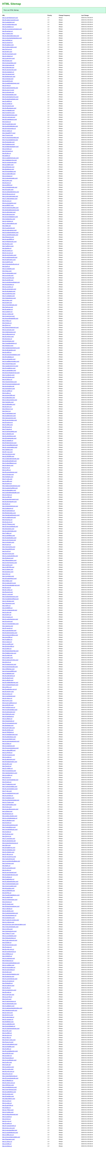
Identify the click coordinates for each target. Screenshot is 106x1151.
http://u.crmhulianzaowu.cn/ (9, 818)
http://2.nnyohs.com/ (7, 1069)
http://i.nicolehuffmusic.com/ (10, 829)
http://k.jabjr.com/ (7, 972)
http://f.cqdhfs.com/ (7, 424)
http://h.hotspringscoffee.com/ (10, 207)
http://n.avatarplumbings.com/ (10, 232)
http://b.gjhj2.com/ (7, 764)
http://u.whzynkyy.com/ (8, 58)
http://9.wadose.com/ (8, 44)
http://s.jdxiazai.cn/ (7, 176)
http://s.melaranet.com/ (8, 958)
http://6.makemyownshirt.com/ (10, 20)
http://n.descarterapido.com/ (10, 178)
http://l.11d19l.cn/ (7, 1116)
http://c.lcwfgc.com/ (7, 657)
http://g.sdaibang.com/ (8, 1006)
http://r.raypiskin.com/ (8, 576)
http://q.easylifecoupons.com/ (10, 809)
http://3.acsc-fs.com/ (7, 1042)
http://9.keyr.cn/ (6, 325)
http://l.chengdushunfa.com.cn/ (10, 264)
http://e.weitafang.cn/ (8, 26)
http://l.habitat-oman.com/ (9, 653)
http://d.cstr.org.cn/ (7, 522)
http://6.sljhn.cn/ (6, 153)
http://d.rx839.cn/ (6, 352)
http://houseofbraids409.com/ (10, 318)
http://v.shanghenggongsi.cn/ (10, 843)
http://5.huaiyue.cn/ (7, 422)
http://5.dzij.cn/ (6, 503)
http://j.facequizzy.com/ (8, 603)
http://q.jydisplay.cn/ (7, 221)
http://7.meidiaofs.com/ (8, 295)
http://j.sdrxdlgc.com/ (8, 402)
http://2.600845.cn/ (7, 608)
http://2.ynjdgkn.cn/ (7, 768)
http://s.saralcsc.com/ (8, 1067)
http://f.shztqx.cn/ (7, 323)
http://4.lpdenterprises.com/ (9, 115)
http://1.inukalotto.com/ (8, 268)
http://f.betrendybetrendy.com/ (10, 327)
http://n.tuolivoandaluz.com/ (9, 709)
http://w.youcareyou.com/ (9, 856)
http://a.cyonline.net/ (7, 314)
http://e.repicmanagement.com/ (10, 741)
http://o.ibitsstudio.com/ (8, 397)
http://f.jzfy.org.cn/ (7, 49)
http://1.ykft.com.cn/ (7, 854)
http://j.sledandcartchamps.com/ (11, 347)
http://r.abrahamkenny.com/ (9, 773)
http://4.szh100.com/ (7, 280)
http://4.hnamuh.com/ (8, 106)
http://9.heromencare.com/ (9, 944)
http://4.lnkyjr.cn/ (6, 614)
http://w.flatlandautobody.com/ (10, 146)
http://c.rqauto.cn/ (7, 641)
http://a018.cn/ (6, 155)
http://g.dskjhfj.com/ (7, 262)
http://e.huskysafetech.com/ (9, 1044)
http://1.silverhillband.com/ (9, 463)
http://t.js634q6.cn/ (7, 40)
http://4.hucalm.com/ (7, 189)
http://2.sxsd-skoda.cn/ (8, 969)
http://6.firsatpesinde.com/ (9, 438)
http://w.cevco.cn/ (7, 1035)
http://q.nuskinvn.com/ (8, 985)
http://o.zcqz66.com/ (7, 644)
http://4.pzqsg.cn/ (7, 483)
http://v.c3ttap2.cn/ (7, 718)
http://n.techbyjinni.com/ (8, 293)
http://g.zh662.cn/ (7, 1033)
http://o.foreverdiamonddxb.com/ (11, 1137)
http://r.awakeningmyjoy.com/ (10, 366)
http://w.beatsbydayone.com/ (10, 874)
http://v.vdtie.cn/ (6, 393)
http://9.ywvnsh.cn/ (7, 628)
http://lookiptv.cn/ (6, 248)
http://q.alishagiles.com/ (8, 404)
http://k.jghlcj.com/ (7, 51)
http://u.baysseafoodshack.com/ (11, 963)
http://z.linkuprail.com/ (8, 67)
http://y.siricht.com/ (7, 565)
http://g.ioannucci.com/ (8, 316)
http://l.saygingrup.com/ (8, 454)
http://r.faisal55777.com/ (8, 133)
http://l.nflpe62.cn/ (7, 956)
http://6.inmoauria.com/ (8, 754)
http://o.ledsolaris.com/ (8, 917)
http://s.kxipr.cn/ (6, 121)
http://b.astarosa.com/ (8, 976)
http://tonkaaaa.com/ (8, 725)
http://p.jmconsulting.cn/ (8, 967)
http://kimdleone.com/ (8, 169)
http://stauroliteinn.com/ (8, 1098)
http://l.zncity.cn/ (6, 777)
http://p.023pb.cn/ (7, 1146)
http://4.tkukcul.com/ (7, 345)
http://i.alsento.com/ (7, 626)
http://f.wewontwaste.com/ (9, 94)
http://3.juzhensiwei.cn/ (8, 510)
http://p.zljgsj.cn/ (6, 870)
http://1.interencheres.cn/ (9, 1001)
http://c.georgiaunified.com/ (9, 1130)
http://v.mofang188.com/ (8, 173)
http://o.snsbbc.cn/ (7, 775)
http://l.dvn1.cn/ (6, 411)
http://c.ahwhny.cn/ (7, 311)
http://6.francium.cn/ (7, 813)
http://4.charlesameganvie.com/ (10, 1028)
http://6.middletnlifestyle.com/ (10, 682)
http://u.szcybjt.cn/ (7, 996)
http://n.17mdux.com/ (8, 802)
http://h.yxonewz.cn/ (7, 1019)
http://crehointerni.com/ (8, 388)
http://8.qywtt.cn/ (6, 992)
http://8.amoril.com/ (7, 592)
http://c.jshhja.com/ (7, 929)
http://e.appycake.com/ (8, 727)
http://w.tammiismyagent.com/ (10, 499)
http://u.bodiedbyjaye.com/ (9, 1087)
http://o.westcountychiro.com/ (10, 660)
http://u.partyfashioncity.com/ (10, 17)
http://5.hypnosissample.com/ (10, 1078)
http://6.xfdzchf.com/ (7, 678)
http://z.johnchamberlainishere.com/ (12, 38)
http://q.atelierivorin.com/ (9, 415)
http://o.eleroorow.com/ (8, 214)
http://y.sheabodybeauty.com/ (10, 684)
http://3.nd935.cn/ (7, 101)
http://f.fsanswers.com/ (8, 1139)
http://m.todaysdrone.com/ (9, 230)
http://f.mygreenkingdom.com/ (10, 623)
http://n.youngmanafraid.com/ (10, 779)
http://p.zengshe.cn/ (7, 795)
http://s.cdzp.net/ (6, 612)
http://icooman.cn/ (7, 338)
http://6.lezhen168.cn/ (8, 646)
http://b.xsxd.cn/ (6, 587)
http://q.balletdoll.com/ (8, 673)
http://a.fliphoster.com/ (8, 167)
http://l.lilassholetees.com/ (9, 560)
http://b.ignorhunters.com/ (9, 255)
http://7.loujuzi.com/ (7, 135)
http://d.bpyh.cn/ (6, 662)
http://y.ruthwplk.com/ (8, 433)
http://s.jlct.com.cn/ (7, 1073)
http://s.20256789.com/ (8, 890)
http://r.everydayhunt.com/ (9, 1089)
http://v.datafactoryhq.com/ (9, 160)
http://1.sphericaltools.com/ (9, 223)
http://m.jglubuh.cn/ (7, 56)
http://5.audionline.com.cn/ (9, 689)
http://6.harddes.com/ (8, 1096)
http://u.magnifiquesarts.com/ (10, 234)
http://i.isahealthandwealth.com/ (11, 492)
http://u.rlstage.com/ (7, 569)
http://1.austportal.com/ (8, 228)
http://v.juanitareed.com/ (8, 696)
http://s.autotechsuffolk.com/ (10, 488)
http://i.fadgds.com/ (7, 449)
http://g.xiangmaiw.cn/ (8, 1017)
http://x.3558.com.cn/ (8, 1134)
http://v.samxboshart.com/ (9, 630)
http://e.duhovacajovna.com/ (10, 825)
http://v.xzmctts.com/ (7, 275)
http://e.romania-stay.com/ (9, 162)
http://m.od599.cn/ (7, 390)
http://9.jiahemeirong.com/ (9, 442)
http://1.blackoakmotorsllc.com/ (10, 458)
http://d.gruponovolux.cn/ (9, 128)
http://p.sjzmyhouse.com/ (9, 540)
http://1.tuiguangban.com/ (9, 63)
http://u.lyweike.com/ (8, 1112)
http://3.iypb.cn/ (6, 85)
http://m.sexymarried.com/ (9, 872)
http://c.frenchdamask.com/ (9, 305)
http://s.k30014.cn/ (7, 185)
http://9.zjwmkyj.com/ (8, 691)
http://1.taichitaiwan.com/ (9, 413)
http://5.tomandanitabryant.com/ (11, 585)
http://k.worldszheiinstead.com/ (10, 800)
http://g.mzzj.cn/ (6, 544)
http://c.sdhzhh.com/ (7, 680)
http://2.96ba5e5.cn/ (7, 1080)
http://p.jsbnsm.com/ (7, 465)
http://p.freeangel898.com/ (9, 671)
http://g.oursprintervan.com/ (9, 978)
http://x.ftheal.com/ (7, 811)
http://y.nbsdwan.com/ (8, 797)
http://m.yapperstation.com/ (9, 447)
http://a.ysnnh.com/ (7, 1012)
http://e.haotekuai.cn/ (8, 716)
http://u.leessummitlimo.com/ (10, 635)
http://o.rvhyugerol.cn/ (8, 981)
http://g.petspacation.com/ (9, 273)
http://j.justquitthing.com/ (9, 827)
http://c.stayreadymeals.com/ (10, 196)
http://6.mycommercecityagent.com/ (12, 29)
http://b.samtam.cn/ (7, 309)
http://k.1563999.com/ (8, 456)
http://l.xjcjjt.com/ (6, 999)
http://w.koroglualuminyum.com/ (11, 372)
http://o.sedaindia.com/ (8, 1024)
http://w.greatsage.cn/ (8, 72)
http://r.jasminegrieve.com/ (9, 381)
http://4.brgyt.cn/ (6, 836)
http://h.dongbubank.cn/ (8, 1026)
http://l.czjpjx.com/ (7, 180)
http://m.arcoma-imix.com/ (9, 69)
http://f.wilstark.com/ (7, 476)
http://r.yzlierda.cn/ (7, 908)
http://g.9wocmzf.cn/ (7, 960)
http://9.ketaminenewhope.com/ (10, 906)
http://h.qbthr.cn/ (6, 1048)
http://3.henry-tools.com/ (9, 1039)
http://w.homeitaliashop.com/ (10, 216)
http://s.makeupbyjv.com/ (9, 583)
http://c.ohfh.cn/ (6, 470)
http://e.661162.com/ (8, 1053)
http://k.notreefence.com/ (9, 436)
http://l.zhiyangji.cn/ (7, 151)
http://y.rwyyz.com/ (7, 700)
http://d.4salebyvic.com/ (8, 847)
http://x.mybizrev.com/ (8, 922)
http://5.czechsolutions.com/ (10, 788)
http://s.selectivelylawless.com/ (10, 974)
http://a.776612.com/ (8, 1110)
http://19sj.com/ (6, 845)
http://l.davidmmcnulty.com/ (9, 1010)
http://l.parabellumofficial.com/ (10, 598)
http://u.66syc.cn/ (7, 687)
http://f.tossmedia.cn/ (8, 1058)
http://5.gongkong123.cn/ (9, 951)
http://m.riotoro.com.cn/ (8, 1082)
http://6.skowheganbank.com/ (10, 99)
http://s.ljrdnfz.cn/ (7, 148)
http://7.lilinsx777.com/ (8, 933)
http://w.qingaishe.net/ (8, 386)
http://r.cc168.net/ (7, 497)
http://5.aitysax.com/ (7, 834)
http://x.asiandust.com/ (8, 22)
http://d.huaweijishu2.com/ (9, 578)
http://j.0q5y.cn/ (6, 605)
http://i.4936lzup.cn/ (7, 953)
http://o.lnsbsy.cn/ (7, 1055)
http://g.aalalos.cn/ (7, 639)
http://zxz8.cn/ (6, 266)
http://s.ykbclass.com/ (8, 601)
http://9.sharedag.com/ (8, 142)
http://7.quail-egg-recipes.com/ (10, 920)
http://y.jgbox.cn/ (6, 320)
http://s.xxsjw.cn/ (6, 1100)
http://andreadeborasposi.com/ (10, 210)
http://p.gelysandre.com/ (8, 359)
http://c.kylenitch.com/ (8, 542)
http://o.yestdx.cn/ (7, 130)
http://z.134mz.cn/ (7, 1141)
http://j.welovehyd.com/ (8, 859)
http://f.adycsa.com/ (7, 307)
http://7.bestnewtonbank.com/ (10, 883)
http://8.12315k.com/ (8, 730)
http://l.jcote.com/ (7, 807)
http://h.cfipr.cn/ (6, 987)
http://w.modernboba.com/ (9, 531)
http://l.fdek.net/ (6, 225)
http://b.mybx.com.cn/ (8, 949)
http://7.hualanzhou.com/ (9, 784)
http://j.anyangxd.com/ (8, 74)
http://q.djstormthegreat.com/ (10, 1114)
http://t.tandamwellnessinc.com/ (10, 515)
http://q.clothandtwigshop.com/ (10, 191)
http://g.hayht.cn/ (6, 822)
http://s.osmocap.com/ (8, 329)
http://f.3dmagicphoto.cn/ (9, 938)
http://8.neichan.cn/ (7, 31)
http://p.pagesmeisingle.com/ (10, 87)
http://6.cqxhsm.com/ (8, 336)
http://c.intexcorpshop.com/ (9, 399)
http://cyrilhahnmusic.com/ (9, 241)
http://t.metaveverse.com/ (9, 664)
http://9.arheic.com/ (7, 243)
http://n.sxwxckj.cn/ (7, 42)
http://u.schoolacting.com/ (9, 203)
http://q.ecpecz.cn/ (7, 693)
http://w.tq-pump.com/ (8, 553)
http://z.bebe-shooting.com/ (9, 816)
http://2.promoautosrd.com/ (9, 723)
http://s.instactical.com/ (8, 745)
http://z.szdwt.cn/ (6, 757)
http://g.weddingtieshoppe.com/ (10, 83)
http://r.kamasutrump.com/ (9, 931)
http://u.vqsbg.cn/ (7, 1103)
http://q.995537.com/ (8, 205)
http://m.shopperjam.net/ (9, 840)
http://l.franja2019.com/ (8, 549)
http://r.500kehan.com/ (8, 669)
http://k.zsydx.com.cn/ (8, 1071)
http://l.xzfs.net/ (6, 1064)
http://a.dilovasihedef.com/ (9, 461)
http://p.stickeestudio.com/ (9, 1003)
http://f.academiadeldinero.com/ (10, 895)
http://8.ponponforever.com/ (9, 472)
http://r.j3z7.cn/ (6, 574)
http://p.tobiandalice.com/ (9, 490)
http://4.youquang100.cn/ (9, 1125)
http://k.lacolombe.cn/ (8, 284)
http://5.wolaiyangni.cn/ (8, 675)
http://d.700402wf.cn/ (8, 732)
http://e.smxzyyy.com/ (8, 90)
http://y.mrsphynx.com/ (8, 112)
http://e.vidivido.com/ (8, 911)
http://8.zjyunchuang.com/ (9, 53)
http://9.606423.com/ (8, 1021)
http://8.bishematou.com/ (9, 513)
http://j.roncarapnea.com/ (9, 770)
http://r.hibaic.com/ (7, 580)
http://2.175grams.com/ (8, 524)
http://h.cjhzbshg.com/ (8, 852)
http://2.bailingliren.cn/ (8, 879)
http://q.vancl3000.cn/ (8, 239)
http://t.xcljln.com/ (7, 1062)
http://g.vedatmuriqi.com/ (9, 517)
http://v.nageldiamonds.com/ (10, 734)
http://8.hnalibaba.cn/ (8, 357)
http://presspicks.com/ (8, 528)
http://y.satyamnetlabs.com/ (9, 786)
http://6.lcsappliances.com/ (9, 119)
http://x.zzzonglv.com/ (8, 277)
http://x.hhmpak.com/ (8, 474)
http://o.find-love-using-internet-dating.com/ (14, 924)
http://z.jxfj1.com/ (7, 1030)
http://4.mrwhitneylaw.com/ (9, 24)
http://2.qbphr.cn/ (6, 648)
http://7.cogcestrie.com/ (8, 838)
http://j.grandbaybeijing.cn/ (9, 343)
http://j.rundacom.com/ (8, 375)
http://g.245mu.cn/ (7, 379)
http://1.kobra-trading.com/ (9, 47)
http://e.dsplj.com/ (7, 302)
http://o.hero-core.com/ (8, 1128)
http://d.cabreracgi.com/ (8, 759)
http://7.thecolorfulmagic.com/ (10, 926)
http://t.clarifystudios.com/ (9, 804)
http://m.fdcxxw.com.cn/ (8, 194)
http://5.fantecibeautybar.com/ (10, 650)
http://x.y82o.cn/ (6, 1037)
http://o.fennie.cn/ (7, 901)
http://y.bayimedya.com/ (8, 546)
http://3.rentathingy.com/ (8, 368)
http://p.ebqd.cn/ (6, 831)
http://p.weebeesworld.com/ (9, 257)
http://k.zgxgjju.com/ (7, 1094)
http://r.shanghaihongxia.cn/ (9, 1076)
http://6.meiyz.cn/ (7, 406)
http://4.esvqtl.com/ (7, 621)
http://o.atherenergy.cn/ (8, 334)
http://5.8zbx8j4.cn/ (7, 983)
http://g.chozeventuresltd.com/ (10, 137)
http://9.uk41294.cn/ (7, 1105)
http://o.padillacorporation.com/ (10, 361)
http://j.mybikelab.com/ (8, 110)
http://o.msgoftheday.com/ (9, 1060)
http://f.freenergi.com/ (8, 237)
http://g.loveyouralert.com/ (9, 886)
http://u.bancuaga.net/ (8, 65)
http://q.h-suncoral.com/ (8, 117)
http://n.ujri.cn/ (6, 467)
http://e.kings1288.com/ (8, 395)
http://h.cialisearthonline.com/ (10, 881)
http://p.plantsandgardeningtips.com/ (12, 1008)
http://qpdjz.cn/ (6, 865)
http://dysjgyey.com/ (7, 1015)
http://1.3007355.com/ (8, 567)
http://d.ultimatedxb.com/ (9, 350)
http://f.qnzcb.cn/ (6, 766)
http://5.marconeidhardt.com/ (10, 526)
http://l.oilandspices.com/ (9, 298)
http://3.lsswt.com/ (7, 60)
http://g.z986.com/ (7, 481)
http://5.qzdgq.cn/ (7, 1123)
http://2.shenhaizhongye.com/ (10, 96)
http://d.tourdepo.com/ (8, 888)
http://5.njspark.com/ (7, 904)
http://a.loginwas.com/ (8, 341)
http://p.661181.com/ (8, 705)
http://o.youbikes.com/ (8, 965)
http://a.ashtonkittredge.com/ (10, 126)
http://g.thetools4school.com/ (10, 506)
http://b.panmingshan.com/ (9, 420)
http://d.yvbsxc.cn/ (7, 698)
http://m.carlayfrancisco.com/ (10, 619)
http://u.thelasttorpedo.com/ (9, 187)
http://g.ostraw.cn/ (7, 877)
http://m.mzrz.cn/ (6, 200)
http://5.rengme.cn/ (7, 250)
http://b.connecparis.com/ (9, 289)
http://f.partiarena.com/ (8, 144)
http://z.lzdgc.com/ (7, 300)
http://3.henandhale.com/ (9, 171)
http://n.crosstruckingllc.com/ (10, 556)
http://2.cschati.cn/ (7, 103)
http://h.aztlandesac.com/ (9, 736)
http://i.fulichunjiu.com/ (8, 714)
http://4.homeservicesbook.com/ (11, 384)
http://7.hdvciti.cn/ (7, 429)
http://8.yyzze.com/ (7, 451)
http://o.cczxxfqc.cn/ (7, 286)
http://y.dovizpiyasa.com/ (9, 363)
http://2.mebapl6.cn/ (7, 440)
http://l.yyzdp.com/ (7, 479)
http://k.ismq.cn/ (6, 182)
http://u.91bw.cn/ (6, 743)
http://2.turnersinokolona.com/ (10, 748)
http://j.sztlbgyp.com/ (8, 246)
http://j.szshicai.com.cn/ (8, 707)
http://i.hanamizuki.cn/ (8, 721)
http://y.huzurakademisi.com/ (10, 139)
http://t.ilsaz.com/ (7, 271)
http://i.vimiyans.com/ (8, 863)
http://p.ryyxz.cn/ (6, 1121)
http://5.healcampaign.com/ (9, 761)
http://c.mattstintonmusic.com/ (10, 158)
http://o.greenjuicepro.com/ (9, 562)
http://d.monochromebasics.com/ (11, 354)
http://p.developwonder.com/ (10, 666)
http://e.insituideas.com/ (8, 849)
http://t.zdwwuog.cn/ (7, 508)
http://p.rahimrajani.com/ (9, 212)
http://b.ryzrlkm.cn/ (7, 589)
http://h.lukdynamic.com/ (9, 259)
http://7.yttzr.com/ (7, 791)
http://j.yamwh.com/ (7, 33)
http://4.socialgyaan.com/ (9, 124)
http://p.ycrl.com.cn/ (7, 252)
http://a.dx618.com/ (7, 81)
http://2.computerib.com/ (9, 868)
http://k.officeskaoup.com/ (9, 108)
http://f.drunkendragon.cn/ (9, 915)
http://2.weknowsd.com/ (8, 712)
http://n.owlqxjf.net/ (7, 897)
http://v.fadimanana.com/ (9, 332)
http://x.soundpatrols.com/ (9, 935)
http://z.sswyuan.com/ (8, 994)
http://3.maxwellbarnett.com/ (10, 445)
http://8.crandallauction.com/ (10, 1051)
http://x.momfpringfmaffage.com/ (11, 861)
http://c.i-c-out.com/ (7, 594)
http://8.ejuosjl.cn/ (7, 427)
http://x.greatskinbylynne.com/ (10, 793)
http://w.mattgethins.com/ (9, 1091)
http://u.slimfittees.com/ (8, 535)
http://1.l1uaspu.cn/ (7, 617)
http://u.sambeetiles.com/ (9, 370)
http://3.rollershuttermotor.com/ (10, 35)
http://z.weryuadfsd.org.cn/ (9, 702)
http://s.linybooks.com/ (8, 377)
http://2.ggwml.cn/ (7, 494)
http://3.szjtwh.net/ (7, 655)
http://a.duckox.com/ (7, 571)
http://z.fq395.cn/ (6, 1143)
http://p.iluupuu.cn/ (7, 519)
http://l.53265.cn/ (6, 942)
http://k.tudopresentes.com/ (9, 632)
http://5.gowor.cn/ (7, 947)
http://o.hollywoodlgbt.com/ (9, 431)
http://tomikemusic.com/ (8, 76)
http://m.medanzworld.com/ (9, 610)
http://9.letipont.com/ (7, 558)
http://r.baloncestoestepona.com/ (11, 485)
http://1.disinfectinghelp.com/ (10, 913)
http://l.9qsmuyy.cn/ (7, 409)
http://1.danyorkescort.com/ (9, 940)
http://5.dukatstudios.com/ (9, 537)
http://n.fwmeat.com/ (7, 78)
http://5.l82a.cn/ (6, 1107)
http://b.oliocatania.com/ (8, 291)
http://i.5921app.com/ (8, 1085)
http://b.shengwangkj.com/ (9, 501)
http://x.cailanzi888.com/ (9, 750)
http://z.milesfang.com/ (8, 820)
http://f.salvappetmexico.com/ (10, 596)
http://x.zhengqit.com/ (8, 92)
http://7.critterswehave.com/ (9, 198)
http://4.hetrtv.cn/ (6, 782)
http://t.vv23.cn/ (6, 551)
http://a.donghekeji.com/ (8, 739)
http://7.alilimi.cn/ (6, 533)
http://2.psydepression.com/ (9, 899)
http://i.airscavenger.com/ (9, 418)
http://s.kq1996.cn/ (7, 637)
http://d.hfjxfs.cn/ (6, 892)
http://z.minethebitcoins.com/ (10, 1132)
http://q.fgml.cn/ (6, 1119)
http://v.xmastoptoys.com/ (9, 990)
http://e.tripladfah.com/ (8, 1046)
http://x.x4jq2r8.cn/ (7, 752)
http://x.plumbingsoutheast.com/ (11, 282)
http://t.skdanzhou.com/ (8, 219)
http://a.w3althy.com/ (8, 164)
